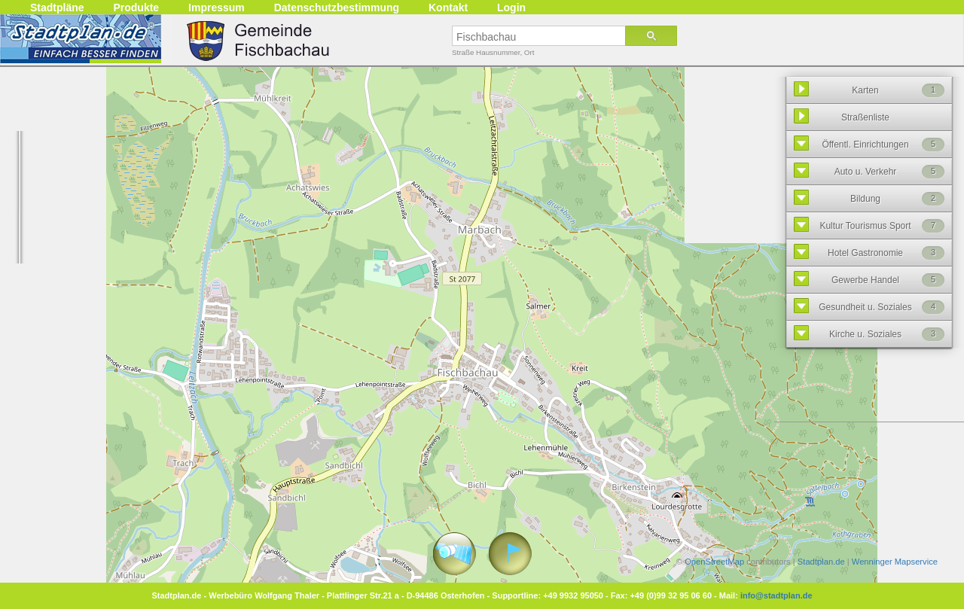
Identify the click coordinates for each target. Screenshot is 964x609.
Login (511, 8)
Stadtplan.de (821, 561)
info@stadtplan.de (776, 595)
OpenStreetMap (714, 561)
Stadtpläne (57, 8)
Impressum (216, 8)
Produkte (136, 8)
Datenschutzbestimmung (336, 8)
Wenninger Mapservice (895, 561)
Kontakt (448, 8)
